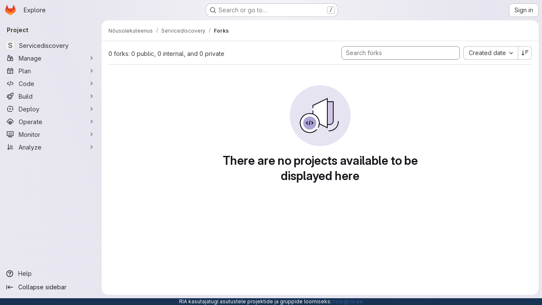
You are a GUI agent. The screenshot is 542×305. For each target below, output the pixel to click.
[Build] (50, 96)
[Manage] (50, 58)
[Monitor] (50, 134)
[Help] (50, 274)
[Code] (50, 83)
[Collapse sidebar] (50, 287)
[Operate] (50, 122)
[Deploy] (50, 109)
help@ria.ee (348, 301)
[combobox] (490, 53)
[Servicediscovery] (50, 45)
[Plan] (50, 71)
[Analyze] (50, 147)
